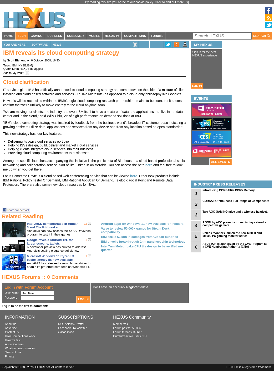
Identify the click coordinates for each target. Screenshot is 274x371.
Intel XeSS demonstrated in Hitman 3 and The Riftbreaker (52, 225)
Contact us (12, 332)
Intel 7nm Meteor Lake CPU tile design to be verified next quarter (142, 248)
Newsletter (80, 328)
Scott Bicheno (16, 60)
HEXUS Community (132, 317)
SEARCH (261, 36)
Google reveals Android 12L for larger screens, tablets (50, 241)
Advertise (11, 328)
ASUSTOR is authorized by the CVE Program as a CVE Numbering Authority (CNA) (235, 245)
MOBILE (94, 36)
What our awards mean (20, 348)
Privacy (9, 356)
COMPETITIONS (135, 36)
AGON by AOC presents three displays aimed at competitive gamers (235, 224)
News (57, 44)
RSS (61, 324)
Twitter (80, 324)
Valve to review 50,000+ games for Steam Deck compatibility (135, 230)
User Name (12, 293)
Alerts (70, 324)
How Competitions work (20, 336)
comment (40, 306)
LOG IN (197, 86)
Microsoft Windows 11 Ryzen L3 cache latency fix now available (50, 257)
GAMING (36, 36)
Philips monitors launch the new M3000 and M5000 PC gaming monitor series (232, 234)
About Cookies (14, 344)
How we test (12, 340)
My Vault (17, 73)
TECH (22, 36)
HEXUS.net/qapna (31, 68)
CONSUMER (75, 36)
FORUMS (157, 36)
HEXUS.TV (112, 36)
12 (85, 224)
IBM (13, 65)
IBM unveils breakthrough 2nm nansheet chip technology (143, 241)
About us (10, 324)
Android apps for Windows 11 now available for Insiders (142, 224)
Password (11, 297)
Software (39, 44)
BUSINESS (54, 36)
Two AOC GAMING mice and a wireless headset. (235, 211)
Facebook (64, 328)
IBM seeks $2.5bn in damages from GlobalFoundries (139, 237)
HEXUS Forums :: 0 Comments (40, 277)
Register (132, 287)
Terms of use (13, 352)
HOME (8, 36)
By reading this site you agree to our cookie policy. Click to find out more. (135, 2)
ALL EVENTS (220, 162)
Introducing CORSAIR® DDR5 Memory (229, 190)
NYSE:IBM (25, 65)
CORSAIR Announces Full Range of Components (236, 201)
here (148, 165)
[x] (187, 2)
